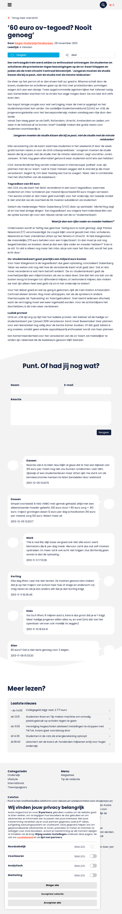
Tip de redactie (70, 779)
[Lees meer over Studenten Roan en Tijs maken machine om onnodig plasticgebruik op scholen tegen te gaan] (61, 718)
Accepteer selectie (52, 894)
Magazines (67, 775)
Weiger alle (52, 885)
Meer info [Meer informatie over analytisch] (80, 865)
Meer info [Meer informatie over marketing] (80, 875)
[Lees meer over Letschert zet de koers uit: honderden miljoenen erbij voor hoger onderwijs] (61, 744)
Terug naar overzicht (25, 18)
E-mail (68, 385)
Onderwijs (14, 775)
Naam (15, 385)
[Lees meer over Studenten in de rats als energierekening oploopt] (61, 736)
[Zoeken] (103, 4)
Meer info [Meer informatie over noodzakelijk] (80, 846)
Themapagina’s (17, 787)
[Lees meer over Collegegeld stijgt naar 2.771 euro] (61, 710)
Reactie (16, 399)
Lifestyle (13, 779)
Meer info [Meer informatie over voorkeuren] (80, 856)
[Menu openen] (10, 4)
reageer (21, 55)
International (16, 783)
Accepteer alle (52, 902)
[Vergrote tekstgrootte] (113, 4)
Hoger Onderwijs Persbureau (34, 43)
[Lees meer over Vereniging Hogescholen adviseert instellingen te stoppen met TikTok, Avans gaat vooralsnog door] (61, 728)
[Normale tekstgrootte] (110, 4)
